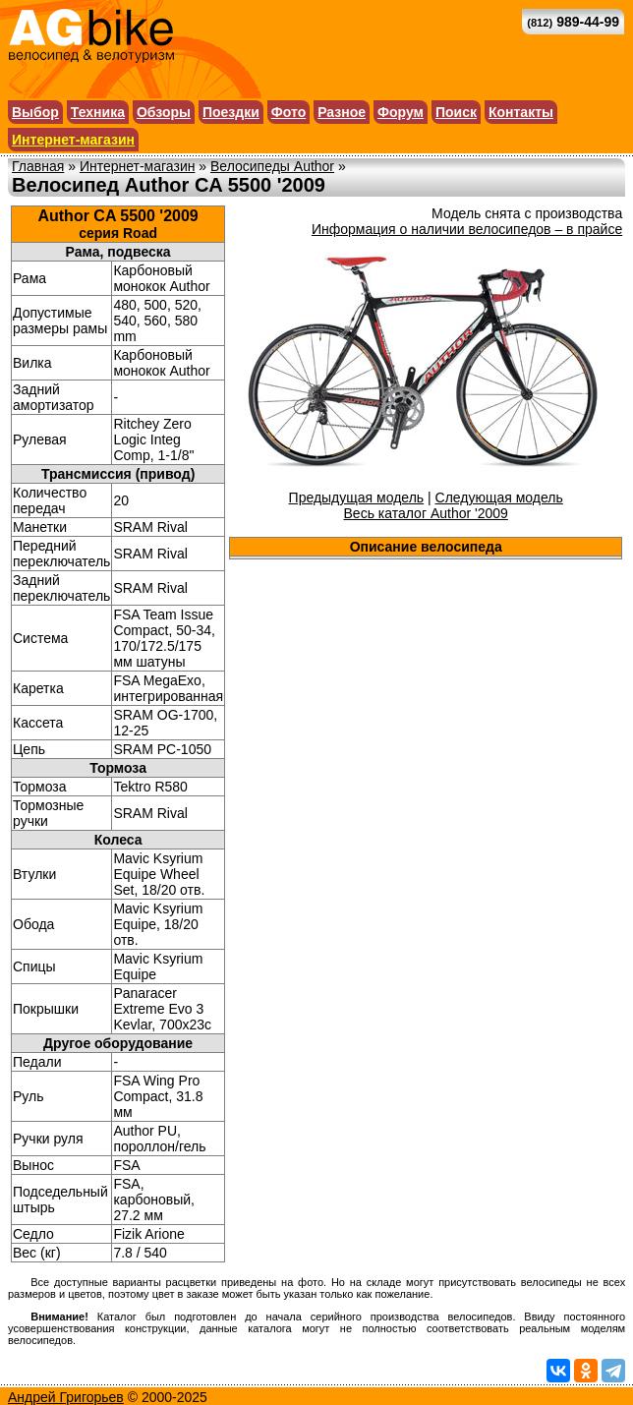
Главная (38, 166)
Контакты (521, 112)
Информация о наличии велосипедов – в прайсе (467, 229)
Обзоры (164, 112)
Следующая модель (499, 497)
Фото (288, 112)
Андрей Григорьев (66, 1397)
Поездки (230, 112)
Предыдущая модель (357, 497)
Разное (341, 112)
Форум (400, 112)
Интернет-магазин (73, 139)
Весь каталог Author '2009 (426, 513)
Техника (98, 112)
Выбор (35, 112)
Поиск (456, 112)
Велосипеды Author (272, 166)
